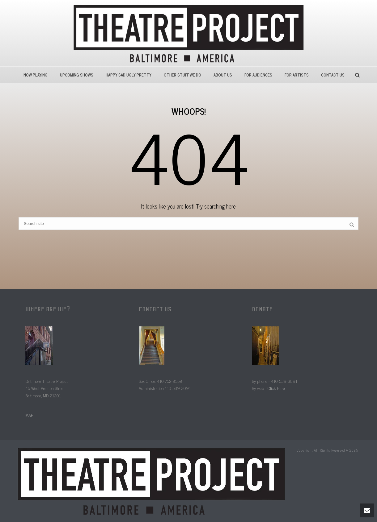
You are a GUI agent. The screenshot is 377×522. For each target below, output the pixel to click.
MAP (29, 414)
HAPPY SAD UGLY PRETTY (128, 75)
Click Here (276, 388)
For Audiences (258, 75)
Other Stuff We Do (182, 75)
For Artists (297, 75)
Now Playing (35, 75)
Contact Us (333, 75)
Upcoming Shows (76, 75)
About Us (223, 75)
